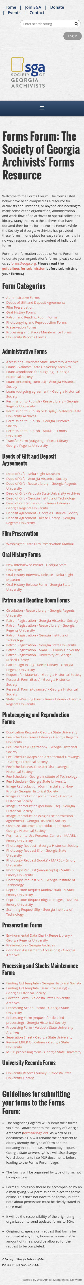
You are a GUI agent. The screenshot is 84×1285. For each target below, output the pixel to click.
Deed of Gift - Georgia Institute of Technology (41, 498)
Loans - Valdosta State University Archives (38, 366)
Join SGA (33, 7)
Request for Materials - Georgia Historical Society (44, 674)
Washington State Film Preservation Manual (40, 543)
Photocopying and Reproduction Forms (36, 322)
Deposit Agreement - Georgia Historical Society (42, 513)
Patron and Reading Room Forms (31, 317)
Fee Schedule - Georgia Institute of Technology (41, 776)
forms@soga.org (23, 263)
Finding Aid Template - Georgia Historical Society (43, 983)
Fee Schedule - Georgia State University (36, 781)
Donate (57, 7)
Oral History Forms (21, 312)
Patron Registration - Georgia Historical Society (42, 620)
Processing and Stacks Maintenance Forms (39, 332)
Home (10, 7)
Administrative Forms (23, 297)
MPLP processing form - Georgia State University (43, 1052)
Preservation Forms (21, 327)
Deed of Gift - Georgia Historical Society (36, 478)
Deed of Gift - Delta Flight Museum (33, 473)
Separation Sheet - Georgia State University (39, 1037)
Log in (72, 36)
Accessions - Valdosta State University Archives (42, 362)
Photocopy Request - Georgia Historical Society (42, 845)
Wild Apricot (44, 1279)
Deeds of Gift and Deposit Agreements (35, 302)
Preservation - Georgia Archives (30, 945)
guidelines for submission (23, 268)
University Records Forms (26, 337)
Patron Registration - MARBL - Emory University (43, 650)
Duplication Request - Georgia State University (41, 732)
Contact (37, 12)
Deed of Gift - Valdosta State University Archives (43, 493)
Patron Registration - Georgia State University (41, 645)
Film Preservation (19, 307)
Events (14, 12)
